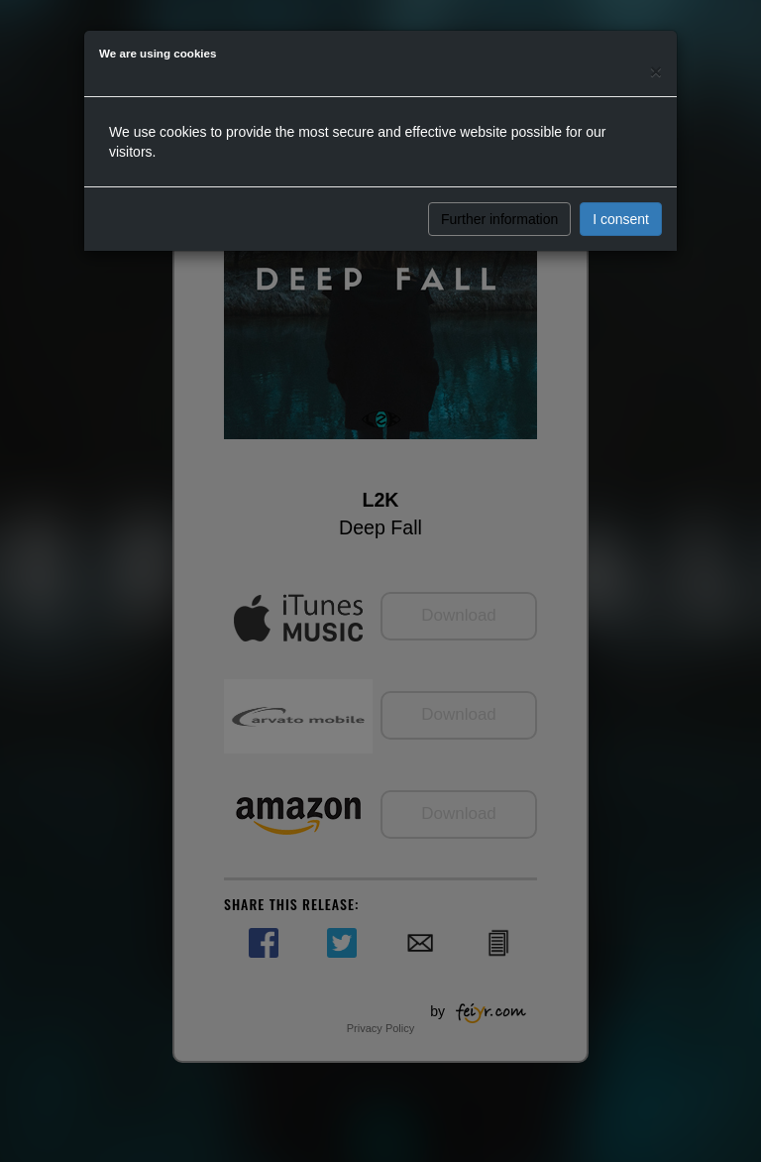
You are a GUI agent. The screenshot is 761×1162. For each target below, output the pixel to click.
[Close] (656, 70)
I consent (621, 219)
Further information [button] (499, 219)
